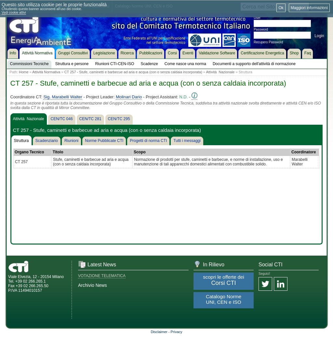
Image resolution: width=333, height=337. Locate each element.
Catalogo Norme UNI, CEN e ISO (223, 299)
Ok (280, 8)
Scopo (140, 152)
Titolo (58, 152)
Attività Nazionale (220, 72)
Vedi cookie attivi (14, 12)
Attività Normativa (46, 72)
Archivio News (92, 285)
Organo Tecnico (29, 152)
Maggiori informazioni (309, 8)
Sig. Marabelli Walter (62, 96)
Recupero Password (268, 42)
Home (23, 72)
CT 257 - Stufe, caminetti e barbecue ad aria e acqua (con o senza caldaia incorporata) (133, 72)
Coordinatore (303, 152)
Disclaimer (159, 332)
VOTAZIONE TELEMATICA (102, 276)
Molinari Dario (129, 96)
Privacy (176, 332)
